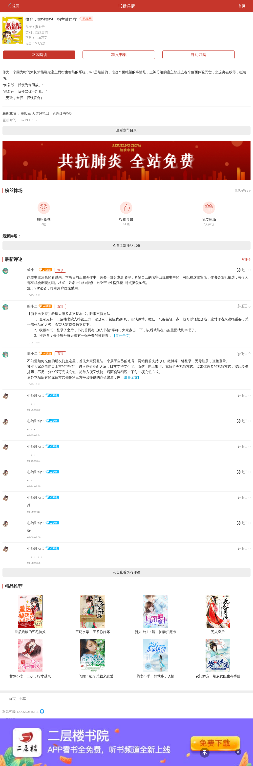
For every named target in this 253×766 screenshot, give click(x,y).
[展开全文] (122, 335)
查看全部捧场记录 (126, 245)
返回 (13, 5)
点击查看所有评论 (126, 572)
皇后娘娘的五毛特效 (30, 632)
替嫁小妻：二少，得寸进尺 (30, 676)
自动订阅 (198, 54)
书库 (22, 699)
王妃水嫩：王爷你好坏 (92, 632)
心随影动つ (35, 395)
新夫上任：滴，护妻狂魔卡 (155, 632)
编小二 (32, 270)
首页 (241, 6)
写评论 (246, 259)
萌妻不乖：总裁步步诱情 (155, 676)
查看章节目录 (126, 130)
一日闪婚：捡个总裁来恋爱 (92, 676)
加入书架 (119, 54)
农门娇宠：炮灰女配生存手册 (217, 676)
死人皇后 (218, 632)
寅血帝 (40, 27)
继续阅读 (39, 54)
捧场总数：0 (242, 190)
